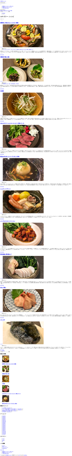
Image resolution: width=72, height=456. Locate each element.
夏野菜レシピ (31, 49)
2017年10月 (4, 433)
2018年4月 (4, 427)
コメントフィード (5, 447)
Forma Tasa (8, 411)
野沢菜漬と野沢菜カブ (6, 254)
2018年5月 (4, 426)
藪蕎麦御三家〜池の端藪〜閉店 (7, 410)
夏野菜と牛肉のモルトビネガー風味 (6, 10)
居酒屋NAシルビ (5, 83)
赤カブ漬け (3, 287)
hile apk (15, 410)
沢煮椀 (2, 91)
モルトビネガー (13, 49)
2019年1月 (4, 419)
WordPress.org (4, 448)
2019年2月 (4, 418)
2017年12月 (4, 431)
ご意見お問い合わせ (5, 453)
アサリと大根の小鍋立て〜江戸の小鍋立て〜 (9, 408)
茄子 (9, 83)
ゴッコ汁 (2, 319)
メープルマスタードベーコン (7, 221)
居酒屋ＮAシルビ (3, 1)
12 (2, 350)
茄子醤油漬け (13, 83)
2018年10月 (4, 421)
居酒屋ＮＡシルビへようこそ (7, 7)
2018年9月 (4, 422)
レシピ (1, 81)
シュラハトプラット (5, 188)
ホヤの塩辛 (4, 411)
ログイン (3, 445)
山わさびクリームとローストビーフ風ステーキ (12, 123)
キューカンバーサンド (6, 49)
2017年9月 (4, 434)
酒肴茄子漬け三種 (4, 57)
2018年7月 (4, 424)
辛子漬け (17, 83)
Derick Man (20, 408)
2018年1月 (4, 430)
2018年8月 (4, 423)
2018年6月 (4, 425)
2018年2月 (4, 429)
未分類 (3, 440)
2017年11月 (4, 432)
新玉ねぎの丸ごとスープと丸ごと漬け (10, 156)
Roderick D (19, 409)
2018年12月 (4, 420)
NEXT (4, 350)
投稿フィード (4, 446)
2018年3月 (4, 428)
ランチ (3, 438)
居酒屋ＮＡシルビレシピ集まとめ (7, 6)
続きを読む (2, 54)
